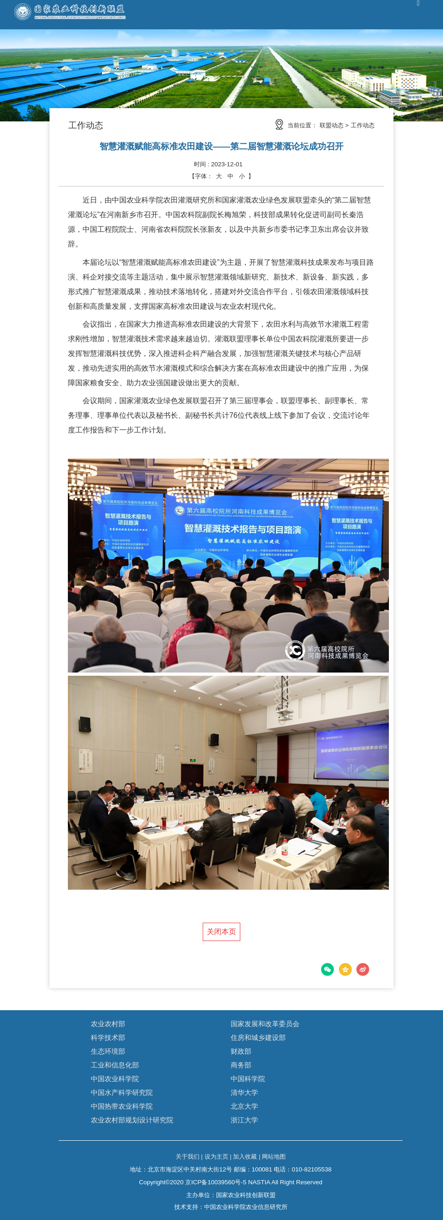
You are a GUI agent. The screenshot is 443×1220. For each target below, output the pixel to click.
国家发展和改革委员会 (265, 1024)
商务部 (241, 1065)
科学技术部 (108, 1037)
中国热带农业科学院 (122, 1106)
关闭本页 (221, 932)
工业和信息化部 (115, 1065)
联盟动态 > (334, 125)
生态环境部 (108, 1051)
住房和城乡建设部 (258, 1037)
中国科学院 (248, 1079)
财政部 (241, 1051)
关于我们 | (189, 1156)
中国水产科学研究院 (122, 1092)
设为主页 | (218, 1156)
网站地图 (274, 1156)
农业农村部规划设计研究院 (132, 1120)
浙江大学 (244, 1120)
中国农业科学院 (115, 1079)
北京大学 (244, 1106)
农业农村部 (108, 1024)
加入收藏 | (246, 1156)
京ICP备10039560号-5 (215, 1182)
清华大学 (244, 1092)
